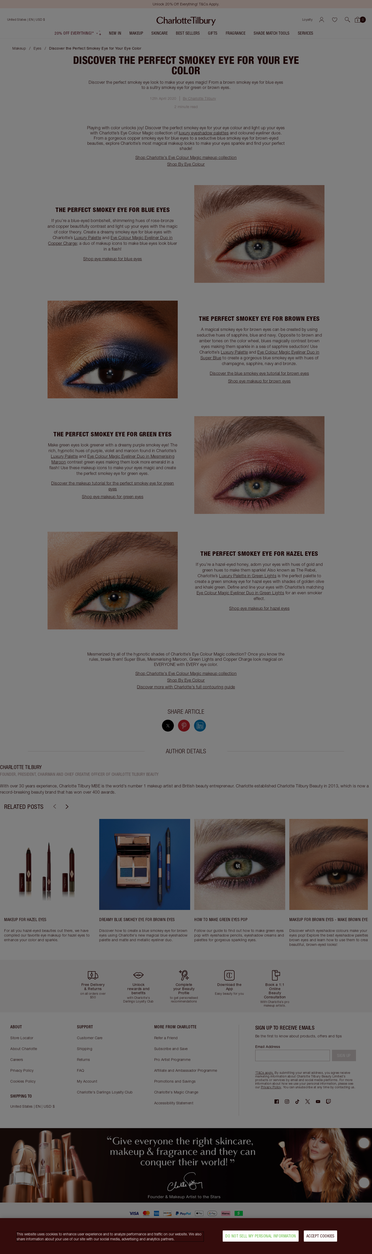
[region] (186, 1236)
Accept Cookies (320, 1236)
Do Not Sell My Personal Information (260, 1236)
